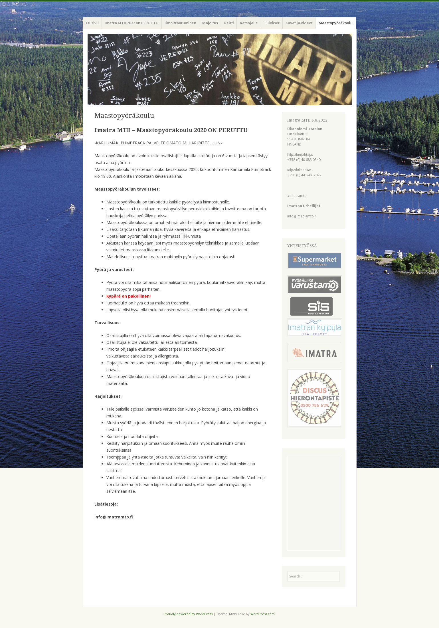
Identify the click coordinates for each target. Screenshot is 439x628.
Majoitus (210, 22)
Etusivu (92, 22)
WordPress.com (262, 614)
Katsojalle (249, 22)
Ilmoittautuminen (180, 22)
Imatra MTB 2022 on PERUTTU (132, 22)
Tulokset (272, 22)
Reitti (229, 22)
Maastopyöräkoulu (336, 22)
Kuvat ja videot (299, 22)
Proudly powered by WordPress (188, 614)
